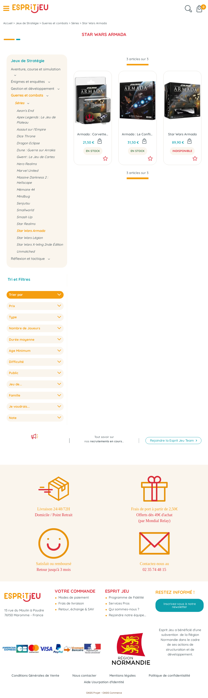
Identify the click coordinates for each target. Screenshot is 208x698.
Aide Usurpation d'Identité (104, 682)
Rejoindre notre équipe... (127, 615)
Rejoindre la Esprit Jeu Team (172, 440)
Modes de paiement (73, 597)
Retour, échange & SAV (76, 609)
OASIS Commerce (112, 692)
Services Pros (119, 603)
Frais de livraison (71, 603)
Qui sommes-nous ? (123, 609)
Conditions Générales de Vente (35, 675)
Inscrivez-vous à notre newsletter (180, 605)
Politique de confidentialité (169, 675)
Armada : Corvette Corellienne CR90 (92, 134)
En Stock (93, 151)
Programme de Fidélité (126, 597)
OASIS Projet (93, 692)
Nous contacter (84, 675)
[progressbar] (137, 65)
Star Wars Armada (182, 134)
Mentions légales (122, 675)
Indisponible (182, 151)
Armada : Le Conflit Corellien (137, 134)
